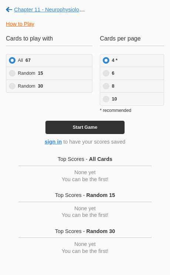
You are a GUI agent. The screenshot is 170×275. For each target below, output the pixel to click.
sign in (53, 142)
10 (114, 99)
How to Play (20, 24)
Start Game (85, 127)
